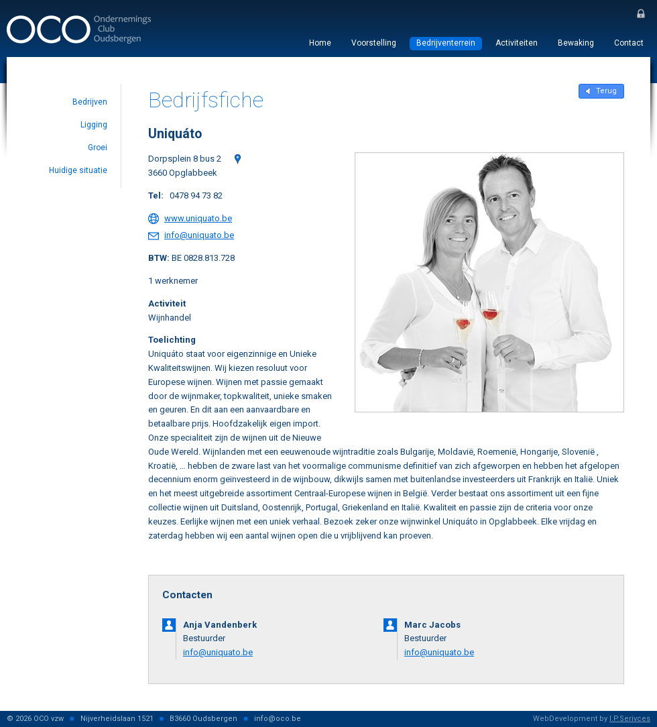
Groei (97, 147)
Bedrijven (89, 102)
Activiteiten (516, 43)
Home (320, 43)
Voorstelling (373, 43)
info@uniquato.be (199, 235)
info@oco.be (277, 718)
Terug (606, 91)
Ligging (93, 124)
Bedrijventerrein (445, 43)
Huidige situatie (78, 170)
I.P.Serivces (629, 718)
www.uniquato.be (198, 218)
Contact (629, 43)
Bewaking (576, 43)
